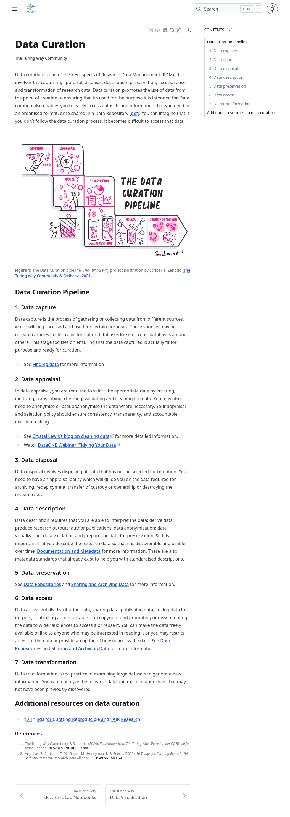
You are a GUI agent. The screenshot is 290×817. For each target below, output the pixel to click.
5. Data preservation (227, 86)
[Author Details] (41, 58)
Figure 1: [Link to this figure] (23, 270)
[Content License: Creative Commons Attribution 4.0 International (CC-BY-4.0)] (154, 29)
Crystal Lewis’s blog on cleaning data (73, 436)
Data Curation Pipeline (227, 41)
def (134, 113)
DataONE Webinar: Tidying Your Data (79, 445)
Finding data (45, 364)
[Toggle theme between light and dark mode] (272, 8)
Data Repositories (42, 584)
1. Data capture (223, 50)
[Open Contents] (229, 30)
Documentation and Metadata (69, 551)
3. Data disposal (223, 68)
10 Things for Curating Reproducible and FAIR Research (82, 719)
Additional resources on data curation (241, 112)
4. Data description (226, 77)
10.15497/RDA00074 (106, 758)
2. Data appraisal (224, 59)
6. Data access (222, 95)
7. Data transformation (230, 103)
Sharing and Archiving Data (100, 584)
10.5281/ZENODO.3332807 (69, 748)
